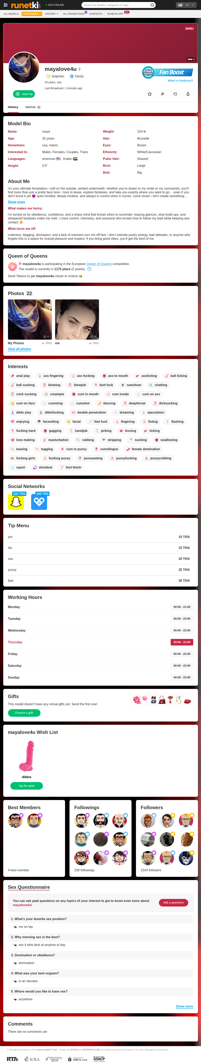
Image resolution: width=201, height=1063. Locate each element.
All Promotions (74, 13)
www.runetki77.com (47, 1049)
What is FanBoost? (180, 80)
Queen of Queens (99, 264)
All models (11, 14)
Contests (95, 14)
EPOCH (74, 1049)
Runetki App (116, 13)
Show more (16, 202)
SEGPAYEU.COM (91, 1049)
